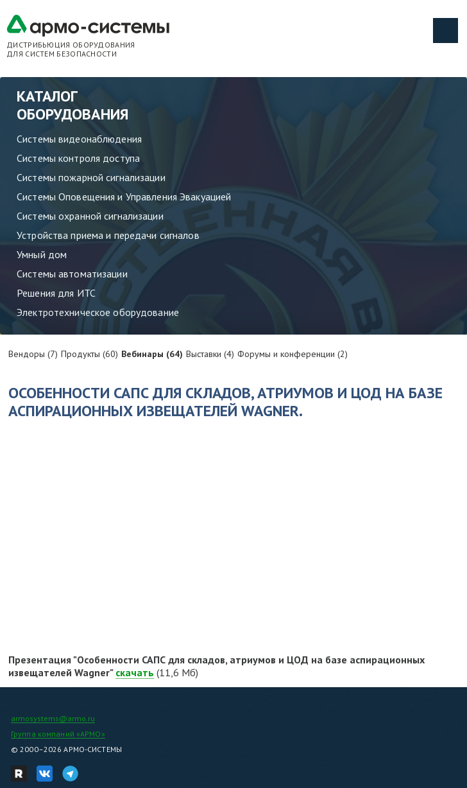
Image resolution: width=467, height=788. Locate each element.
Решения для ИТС (56, 292)
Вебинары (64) (152, 354)
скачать (134, 672)
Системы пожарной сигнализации (91, 177)
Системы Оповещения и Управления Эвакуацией (124, 196)
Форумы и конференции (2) (292, 354)
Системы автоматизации (72, 273)
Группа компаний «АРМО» (58, 734)
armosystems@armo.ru (53, 718)
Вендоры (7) (33, 354)
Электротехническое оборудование (98, 312)
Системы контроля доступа (78, 158)
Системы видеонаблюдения (79, 138)
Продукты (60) (89, 354)
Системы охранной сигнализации (90, 215)
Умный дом (42, 254)
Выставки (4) (210, 354)
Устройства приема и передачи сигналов (108, 235)
